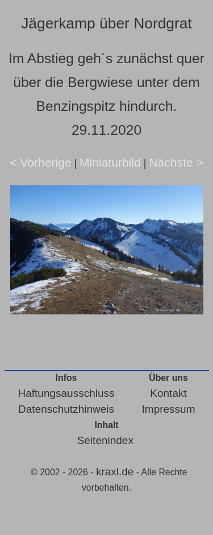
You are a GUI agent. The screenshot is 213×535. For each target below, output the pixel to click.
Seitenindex (105, 440)
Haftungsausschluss (66, 393)
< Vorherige (41, 162)
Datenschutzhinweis (66, 409)
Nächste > (176, 162)
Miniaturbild (110, 162)
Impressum (168, 409)
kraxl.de (115, 472)
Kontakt (168, 393)
